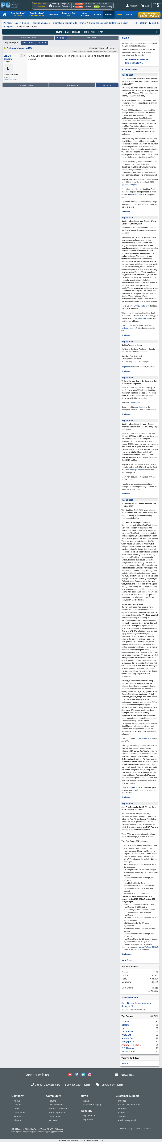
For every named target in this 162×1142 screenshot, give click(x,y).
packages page (127, 328)
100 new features (140, 306)
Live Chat (87, 7)
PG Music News (129, 69)
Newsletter (128, 1074)
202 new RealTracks (143, 739)
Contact (18, 1104)
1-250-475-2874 (102, 4)
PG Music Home (10, 23)
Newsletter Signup (92, 1104)
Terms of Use (124, 1129)
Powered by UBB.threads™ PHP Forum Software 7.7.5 (81, 1140)
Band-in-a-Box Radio (59, 1108)
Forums (25, 23)
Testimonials (55, 1116)
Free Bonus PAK (135, 194)
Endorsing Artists (57, 1112)
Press (17, 1108)
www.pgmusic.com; (19, 1132)
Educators (19, 1116)
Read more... (126, 211)
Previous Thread (28, 38)
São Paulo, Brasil (10, 80)
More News (126, 960)
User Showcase (56, 1104)
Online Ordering (106, 7)
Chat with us (108, 1084)
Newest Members (129, 997)
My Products (89, 1119)
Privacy (137, 1129)
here (130, 480)
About (17, 1100)
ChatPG (125, 38)
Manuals (122, 1108)
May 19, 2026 (127, 217)
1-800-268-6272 (89, 4)
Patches (122, 1100)
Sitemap (18, 1120)
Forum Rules (89, 32)
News (86, 1100)
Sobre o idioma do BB (19, 48)
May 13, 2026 (127, 420)
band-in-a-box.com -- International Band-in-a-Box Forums (59, 23)
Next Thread (93, 38)
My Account (89, 1115)
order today (135, 403)
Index (60, 38)
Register (140, 23)
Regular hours (127, 367)
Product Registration (128, 1120)
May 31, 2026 (127, 75)
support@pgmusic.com (54, 1132)
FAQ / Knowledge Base (129, 1104)
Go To (42, 42)
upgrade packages (128, 185)
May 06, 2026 (127, 803)
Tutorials (122, 1116)
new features (140, 407)
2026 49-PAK (130, 787)
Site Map (147, 1129)
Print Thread (28, 42)
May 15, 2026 (127, 341)
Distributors (19, 1112)
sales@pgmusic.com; (36, 1132)
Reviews (53, 1120)
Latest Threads (72, 32)
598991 (114, 48)
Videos (121, 1112)
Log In (153, 23)
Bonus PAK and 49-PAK (148, 947)
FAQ (100, 32)
